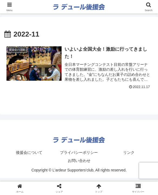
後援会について (29, 152)
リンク (129, 152)
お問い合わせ (79, 160)
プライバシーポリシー (79, 152)
